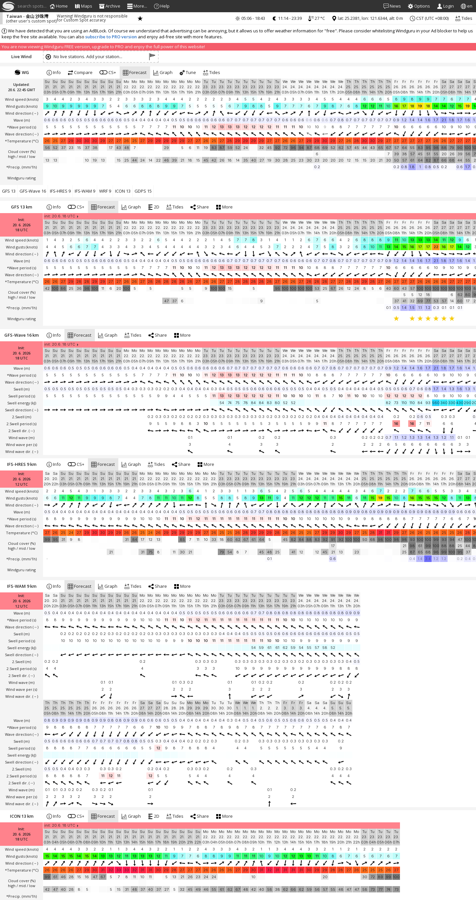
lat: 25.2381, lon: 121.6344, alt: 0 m (367, 18)
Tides (463, 18)
